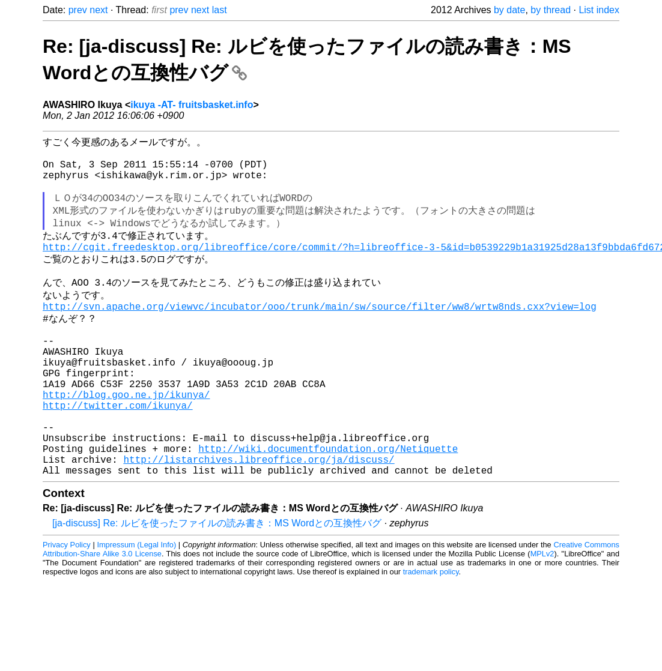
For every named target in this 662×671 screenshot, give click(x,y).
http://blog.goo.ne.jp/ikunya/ (126, 438)
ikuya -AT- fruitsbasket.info (191, 105)
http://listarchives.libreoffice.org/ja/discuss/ (258, 518)
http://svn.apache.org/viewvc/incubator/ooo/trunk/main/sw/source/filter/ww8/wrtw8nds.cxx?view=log (320, 332)
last (219, 10)
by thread (550, 10)
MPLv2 (542, 614)
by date (509, 10)
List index (598, 10)
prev (77, 10)
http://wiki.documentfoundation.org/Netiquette (328, 504)
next (99, 10)
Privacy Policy (67, 605)
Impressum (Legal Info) (136, 605)
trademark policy (431, 632)
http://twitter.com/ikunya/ (118, 452)
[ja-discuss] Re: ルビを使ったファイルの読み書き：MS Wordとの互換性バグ (216, 584)
